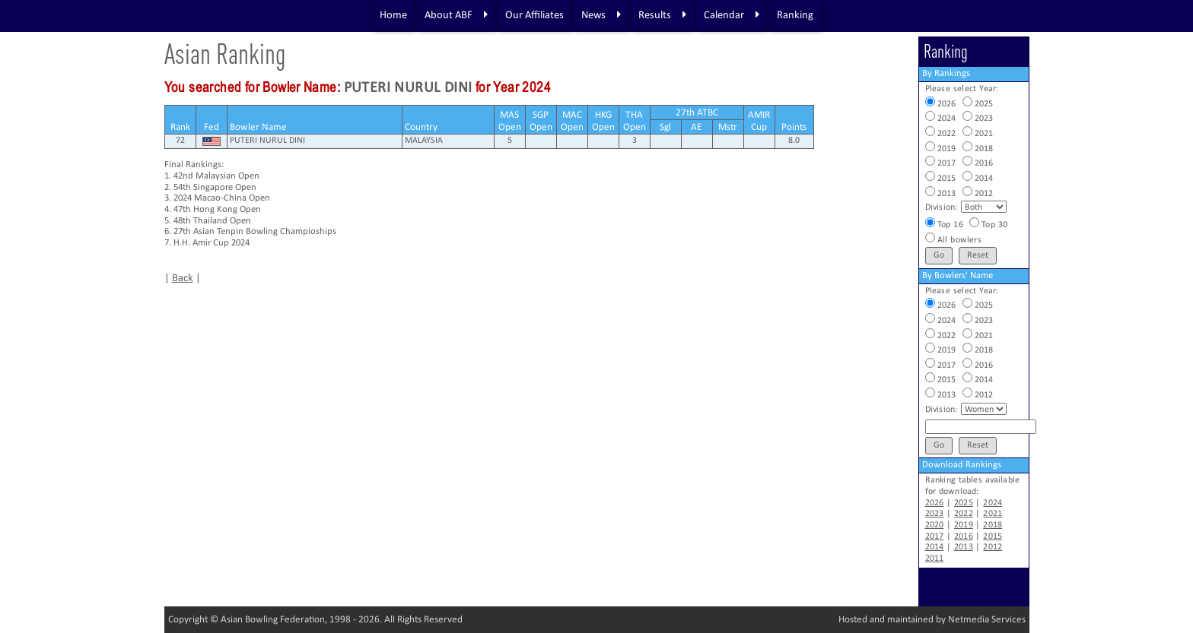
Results (662, 15)
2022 (963, 513)
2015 (992, 536)
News (601, 15)
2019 (963, 525)
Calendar (731, 15)
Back (182, 278)
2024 (992, 503)
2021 (992, 513)
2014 (934, 547)
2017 (934, 536)
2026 (934, 503)
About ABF (456, 15)
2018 (992, 525)
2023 (934, 513)
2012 (992, 547)
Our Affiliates (534, 15)
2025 (963, 503)
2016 (963, 536)
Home (393, 15)
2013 (963, 547)
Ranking (795, 15)
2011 (934, 558)
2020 (934, 525)
